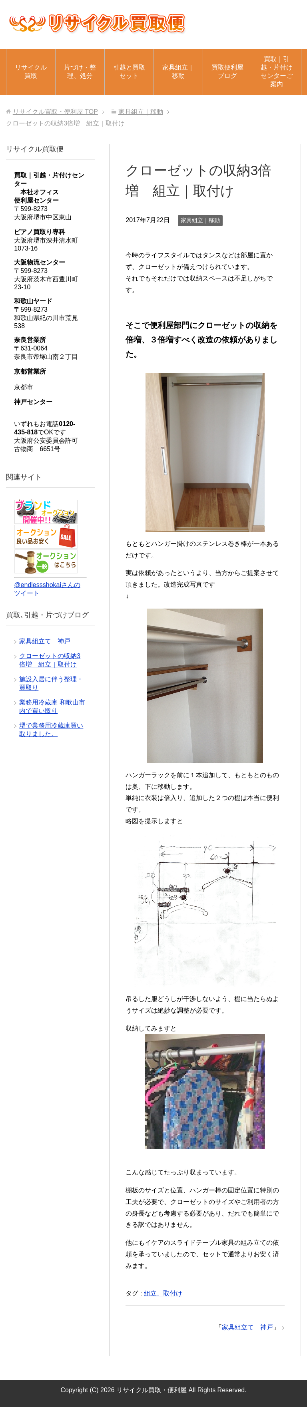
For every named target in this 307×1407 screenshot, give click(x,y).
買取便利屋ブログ (227, 71)
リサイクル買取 (31, 71)
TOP (55, 111)
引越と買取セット (129, 71)
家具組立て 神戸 (247, 1327)
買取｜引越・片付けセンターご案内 (277, 72)
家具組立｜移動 (178, 71)
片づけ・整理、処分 (80, 71)
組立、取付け (163, 1293)
